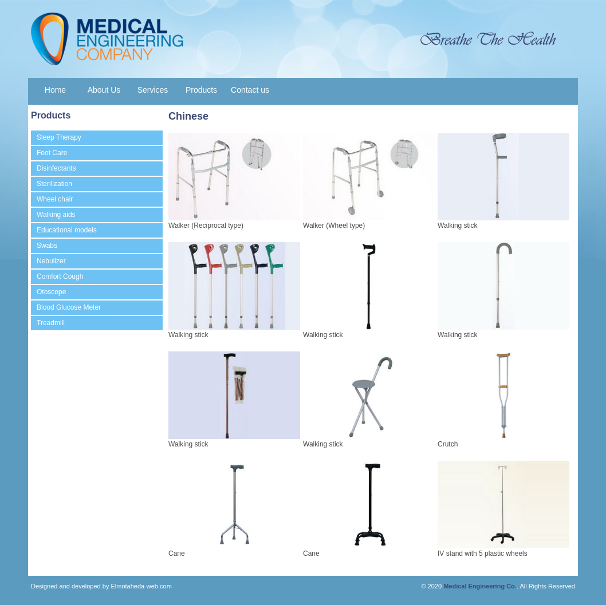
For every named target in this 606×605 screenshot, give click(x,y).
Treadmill (51, 323)
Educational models (67, 230)
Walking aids (56, 215)
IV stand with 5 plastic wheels (483, 553)
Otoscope (51, 292)
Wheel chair (55, 199)
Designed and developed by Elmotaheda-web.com (101, 586)
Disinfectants (56, 168)
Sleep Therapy (59, 137)
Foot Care (52, 153)
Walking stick (458, 226)
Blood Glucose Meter (69, 307)
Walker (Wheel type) (334, 226)
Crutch (448, 444)
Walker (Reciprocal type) (205, 226)
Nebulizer (51, 261)
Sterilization (54, 184)
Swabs (47, 246)
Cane (176, 553)
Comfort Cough (60, 276)
